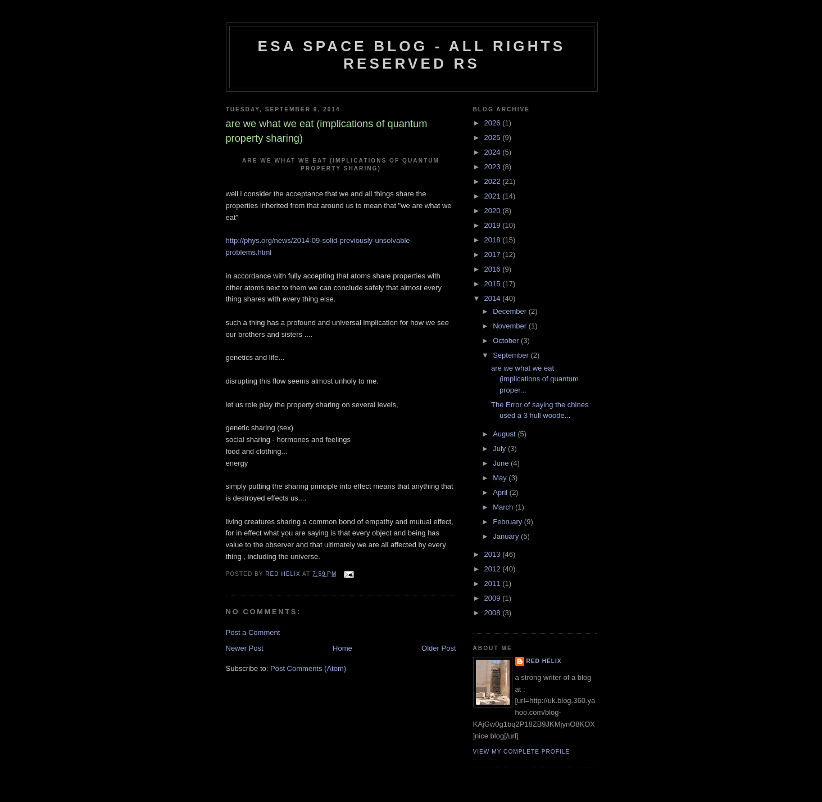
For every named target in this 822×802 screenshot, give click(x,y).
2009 (493, 598)
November (511, 326)
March (504, 507)
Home (342, 648)
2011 (493, 583)
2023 (493, 167)
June (502, 463)
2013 (493, 554)
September (511, 355)
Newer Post (245, 648)
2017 (493, 254)
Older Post (438, 648)
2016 (493, 269)
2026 (493, 123)
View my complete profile (521, 752)
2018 (493, 240)
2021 (493, 196)
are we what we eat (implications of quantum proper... (535, 379)
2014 (493, 298)
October (507, 340)
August (505, 434)
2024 (493, 152)
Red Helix (544, 661)
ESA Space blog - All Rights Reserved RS (412, 55)
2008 (493, 613)
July (500, 448)
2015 (493, 284)
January (507, 536)
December (511, 311)
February (508, 521)
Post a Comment (253, 632)
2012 (493, 569)
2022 (493, 181)
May (500, 478)
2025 (493, 137)
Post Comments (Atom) (308, 668)
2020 (493, 210)
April (501, 492)
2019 (493, 225)
